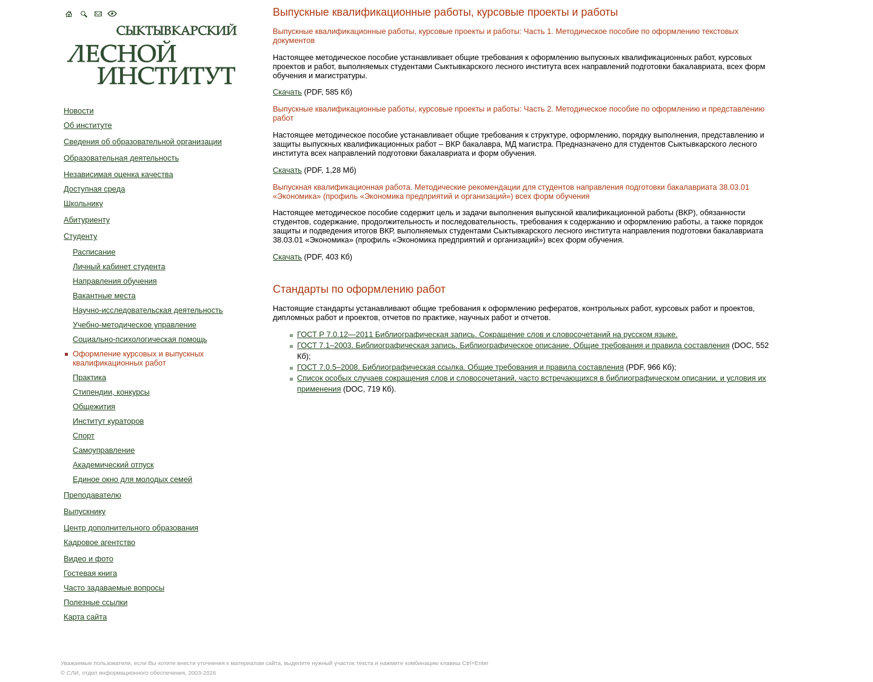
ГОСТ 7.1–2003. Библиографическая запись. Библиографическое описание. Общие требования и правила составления (513, 345)
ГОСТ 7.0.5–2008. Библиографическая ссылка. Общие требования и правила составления (460, 367)
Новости (79, 110)
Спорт (84, 435)
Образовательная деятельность (121, 157)
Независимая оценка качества (118, 174)
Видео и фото (88, 558)
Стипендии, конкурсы (111, 391)
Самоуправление (104, 450)
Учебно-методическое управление (134, 324)
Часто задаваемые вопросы (114, 587)
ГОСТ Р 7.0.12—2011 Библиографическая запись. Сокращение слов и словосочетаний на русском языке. (487, 334)
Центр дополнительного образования (131, 527)
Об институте (88, 125)
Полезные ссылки (95, 602)
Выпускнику (84, 511)
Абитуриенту (87, 219)
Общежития (94, 406)
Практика (89, 377)
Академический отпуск (113, 464)
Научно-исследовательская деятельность (148, 310)
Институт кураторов (108, 421)
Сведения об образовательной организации (143, 141)
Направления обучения (115, 281)
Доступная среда (94, 188)
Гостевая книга (90, 573)
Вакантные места (104, 295)
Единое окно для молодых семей (132, 479)
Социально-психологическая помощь (140, 339)
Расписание (94, 251)
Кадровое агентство (99, 542)
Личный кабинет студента (119, 266)
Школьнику (83, 203)
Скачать (287, 91)
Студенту (80, 236)
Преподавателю (92, 495)
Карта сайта (85, 616)
